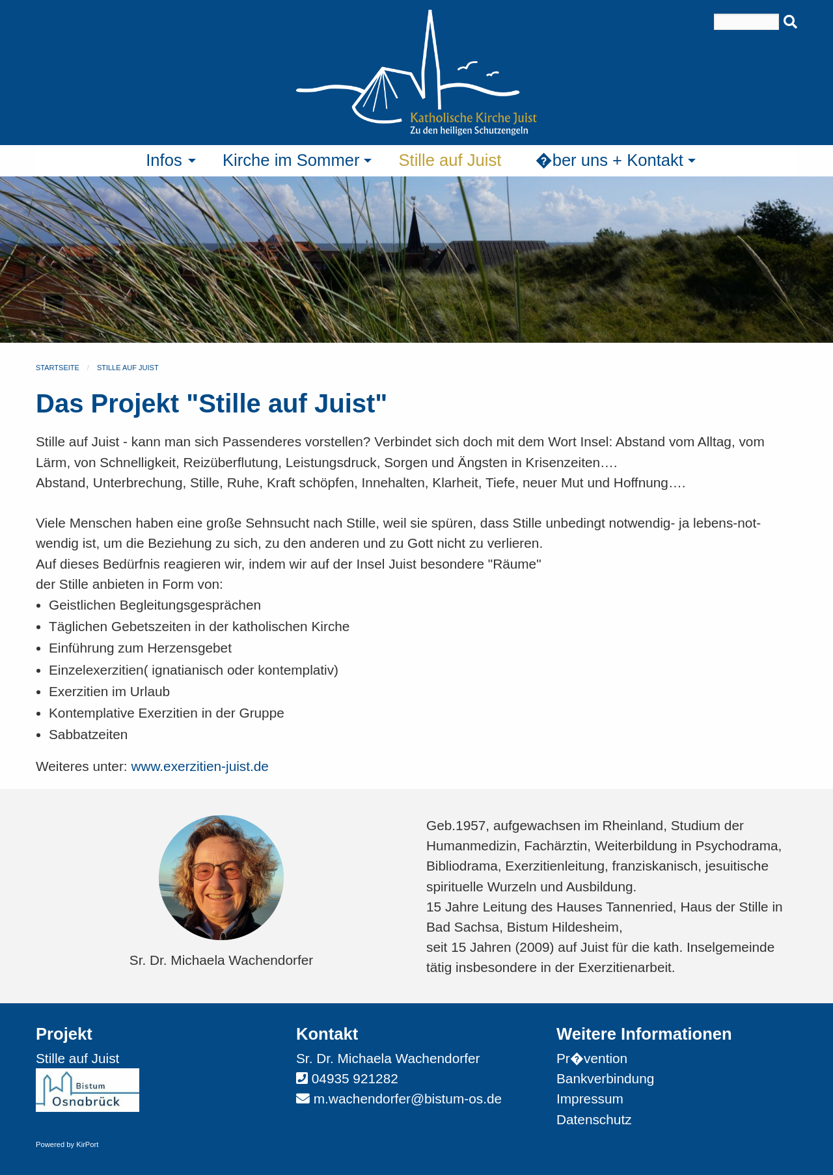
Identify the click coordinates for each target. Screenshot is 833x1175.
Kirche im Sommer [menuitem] (291, 160)
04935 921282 (355, 1078)
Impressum (589, 1098)
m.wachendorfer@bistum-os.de (408, 1098)
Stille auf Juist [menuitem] (449, 160)
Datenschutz (594, 1119)
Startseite (57, 367)
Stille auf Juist (128, 367)
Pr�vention (591, 1058)
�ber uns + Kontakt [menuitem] (609, 160)
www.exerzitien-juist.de (200, 766)
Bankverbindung (605, 1078)
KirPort (87, 1144)
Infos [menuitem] (164, 160)
